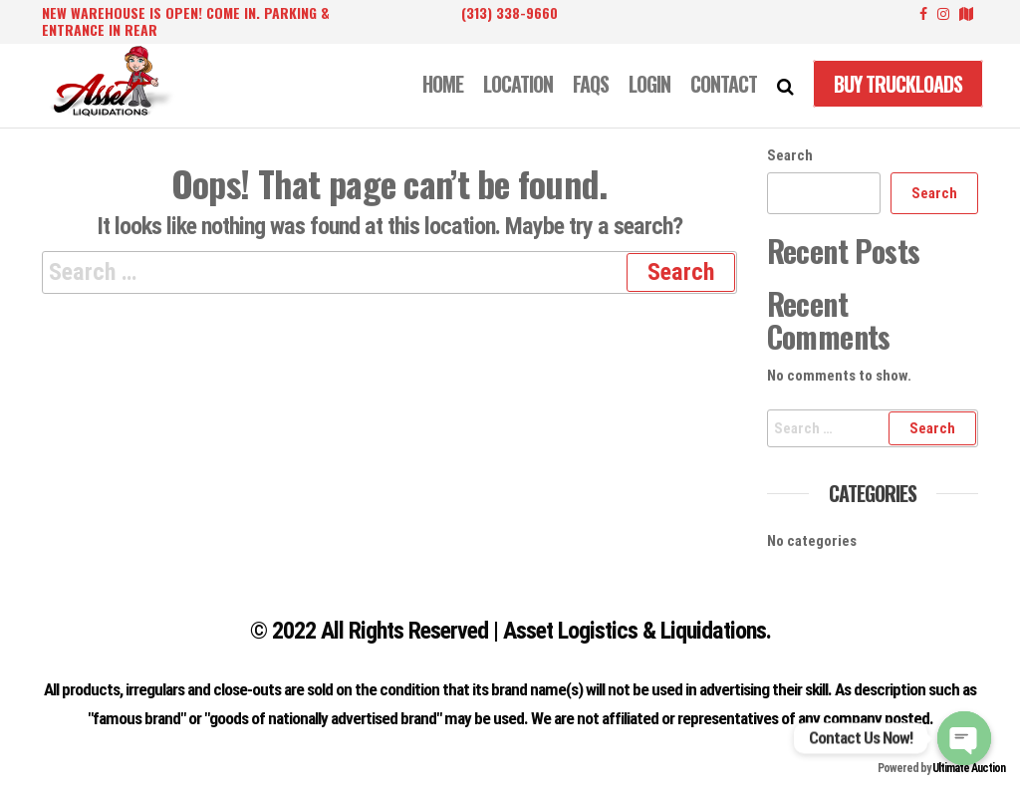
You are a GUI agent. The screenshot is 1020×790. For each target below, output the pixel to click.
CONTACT (723, 84)
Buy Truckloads (898, 84)
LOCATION (518, 84)
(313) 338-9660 (509, 12)
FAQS (591, 84)
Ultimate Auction (968, 768)
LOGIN (649, 84)
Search (790, 155)
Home (442, 84)
